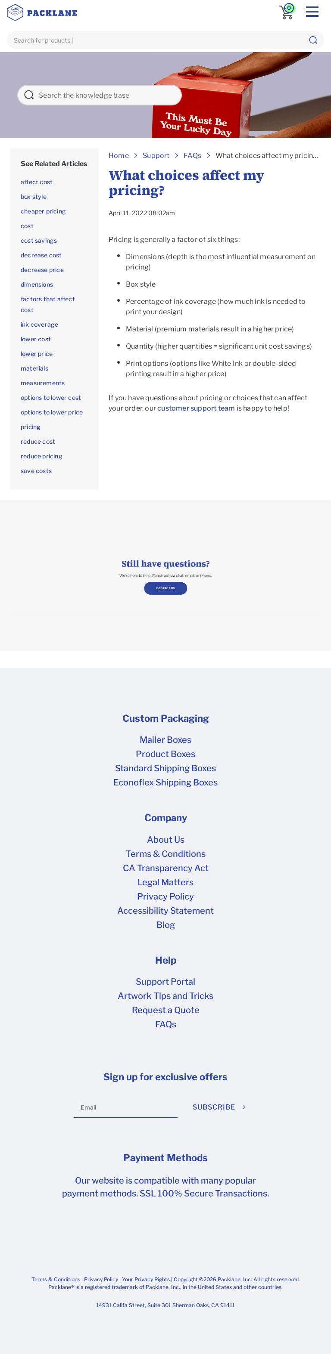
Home (119, 155)
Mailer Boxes (165, 740)
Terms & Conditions (166, 854)
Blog (165, 925)
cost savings (39, 240)
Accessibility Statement (165, 911)
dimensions (37, 284)
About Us (165, 840)
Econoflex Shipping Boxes (165, 782)
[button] (313, 40)
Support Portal (165, 982)
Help (165, 960)
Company (165, 817)
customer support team (196, 408)
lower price (37, 353)
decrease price (42, 269)
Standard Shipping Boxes (165, 768)
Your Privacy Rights (146, 1279)
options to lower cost (51, 397)
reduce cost (38, 441)
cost (27, 225)
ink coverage (39, 324)
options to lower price (52, 412)
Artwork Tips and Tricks (165, 996)
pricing (31, 426)
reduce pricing (41, 456)
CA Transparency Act (166, 868)
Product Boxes (165, 754)
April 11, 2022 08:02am (142, 212)
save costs (36, 470)
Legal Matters (165, 882)
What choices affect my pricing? (268, 155)
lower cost (36, 339)
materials (34, 368)
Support (156, 155)
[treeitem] (54, 164)
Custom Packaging (165, 718)
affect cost (37, 181)
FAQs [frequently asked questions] (165, 1024)
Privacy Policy (165, 896)
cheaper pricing (43, 211)
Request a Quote (166, 1010)
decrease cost (41, 255)
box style (34, 196)
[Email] (126, 1107)
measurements (43, 382)
